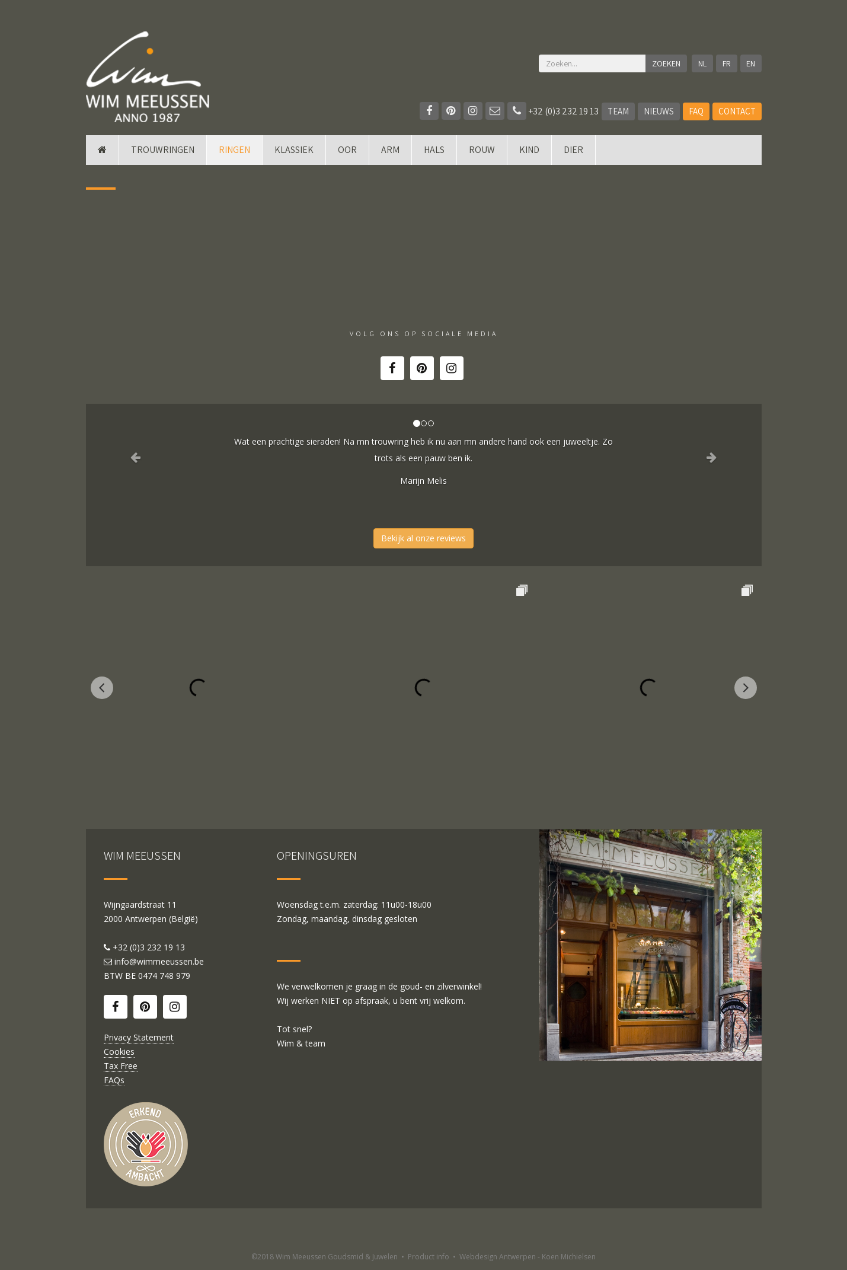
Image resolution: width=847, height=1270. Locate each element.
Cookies (119, 1051)
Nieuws (659, 111)
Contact (737, 111)
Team (618, 111)
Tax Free (121, 1065)
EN (750, 63)
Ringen (234, 149)
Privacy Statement (139, 1037)
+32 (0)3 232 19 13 (553, 111)
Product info (428, 1257)
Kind (529, 149)
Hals (434, 149)
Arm (390, 149)
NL (702, 63)
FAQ (696, 111)
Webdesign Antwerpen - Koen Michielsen (527, 1257)
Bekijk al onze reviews (423, 538)
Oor (347, 149)
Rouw (482, 149)
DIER (573, 149)
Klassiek (294, 149)
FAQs (114, 1080)
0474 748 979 (164, 975)
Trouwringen (162, 149)
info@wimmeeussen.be (159, 961)
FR (727, 63)
